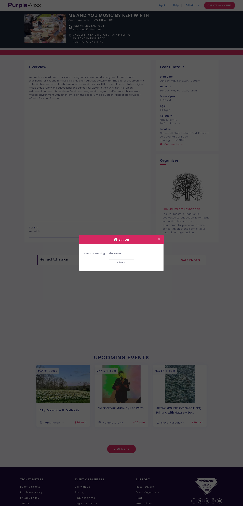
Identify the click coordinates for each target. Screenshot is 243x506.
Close (121, 262)
